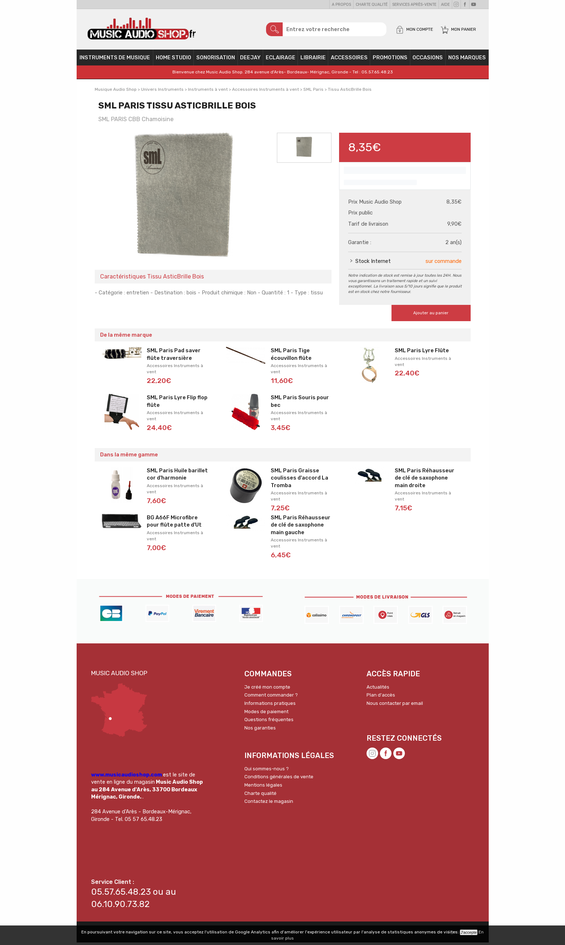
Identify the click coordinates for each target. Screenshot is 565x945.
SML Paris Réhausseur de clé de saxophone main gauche (300, 527)
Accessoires (349, 60)
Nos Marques (467, 60)
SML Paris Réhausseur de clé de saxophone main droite (424, 480)
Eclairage (280, 60)
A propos (341, 4)
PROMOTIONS (390, 60)
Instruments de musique (115, 60)
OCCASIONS (427, 60)
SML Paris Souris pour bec (300, 404)
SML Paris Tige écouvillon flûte (291, 357)
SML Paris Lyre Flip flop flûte (177, 404)
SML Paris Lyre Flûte (422, 353)
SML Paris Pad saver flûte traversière (174, 357)
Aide (445, 4)
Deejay (250, 60)
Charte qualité (372, 4)
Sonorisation (215, 60)
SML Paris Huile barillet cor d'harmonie (177, 477)
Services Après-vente (414, 4)
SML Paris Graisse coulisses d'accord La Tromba (299, 480)
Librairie (313, 60)
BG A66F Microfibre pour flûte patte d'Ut (174, 524)
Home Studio (173, 60)
